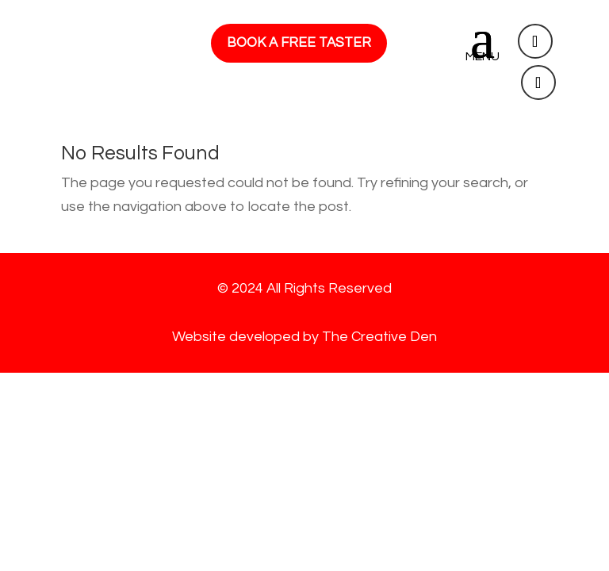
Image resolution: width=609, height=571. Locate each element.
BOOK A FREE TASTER (299, 43)
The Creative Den (379, 336)
